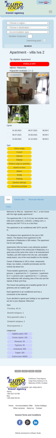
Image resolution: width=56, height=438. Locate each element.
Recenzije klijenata (36, 199)
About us (30, 408)
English (44, 2)
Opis (8, 199)
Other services (19, 408)
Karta (8, 207)
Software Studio (35, 433)
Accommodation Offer (24, 406)
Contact (39, 408)
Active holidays (41, 406)
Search (28, 46)
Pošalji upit (29, 64)
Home (11, 406)
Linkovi (17, 371)
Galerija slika (19, 199)
